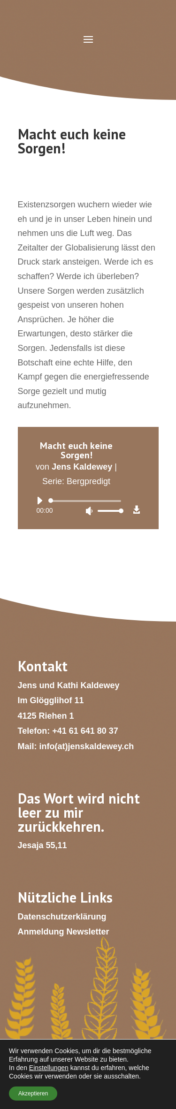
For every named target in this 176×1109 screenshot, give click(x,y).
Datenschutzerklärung (62, 916)
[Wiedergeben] (39, 500)
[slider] (86, 501)
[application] (76, 505)
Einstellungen (49, 1067)
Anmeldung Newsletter (63, 931)
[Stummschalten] (89, 511)
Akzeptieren (33, 1093)
